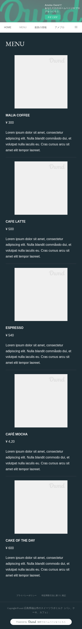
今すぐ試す (53, 17)
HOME (7, 27)
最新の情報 (41, 27)
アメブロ (59, 27)
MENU (22, 27)
